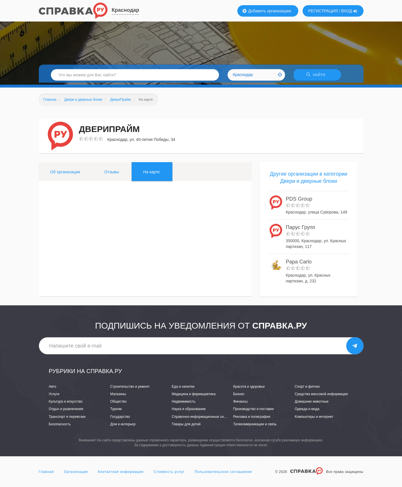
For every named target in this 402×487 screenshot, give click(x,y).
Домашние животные (312, 403)
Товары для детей (186, 426)
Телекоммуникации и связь (255, 426)
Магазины (118, 396)
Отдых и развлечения (66, 411)
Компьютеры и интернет (314, 418)
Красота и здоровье (249, 389)
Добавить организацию (267, 11)
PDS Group (299, 201)
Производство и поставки (253, 411)
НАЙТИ (317, 75)
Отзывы (111, 173)
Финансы (240, 403)
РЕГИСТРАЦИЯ (323, 11)
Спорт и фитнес (307, 389)
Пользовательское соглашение (223, 474)
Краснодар (125, 10)
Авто (52, 389)
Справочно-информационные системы (203, 418)
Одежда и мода (307, 411)
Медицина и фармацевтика (194, 396)
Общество (118, 403)
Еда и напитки (183, 389)
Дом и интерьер (123, 426)
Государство (120, 418)
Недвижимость (184, 403)
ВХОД (349, 11)
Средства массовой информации (321, 396)
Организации (76, 474)
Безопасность (60, 426)
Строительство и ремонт (130, 389)
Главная (46, 474)
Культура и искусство (66, 403)
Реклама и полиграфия (251, 418)
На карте (151, 173)
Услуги (54, 396)
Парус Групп (301, 229)
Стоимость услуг (169, 474)
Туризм (116, 411)
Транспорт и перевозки (67, 418)
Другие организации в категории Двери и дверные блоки (308, 179)
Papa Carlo (299, 264)
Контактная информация (121, 474)
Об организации (65, 173)
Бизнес (239, 396)
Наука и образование (189, 411)
